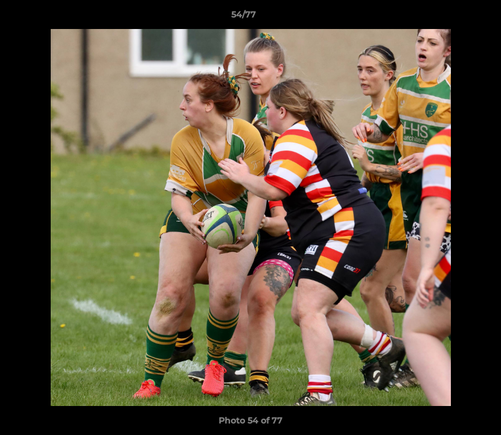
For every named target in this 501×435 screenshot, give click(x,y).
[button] (450, 17)
